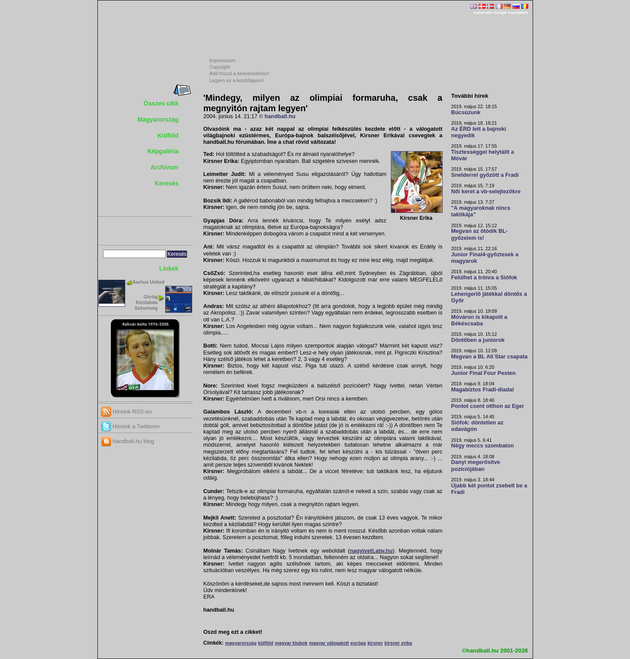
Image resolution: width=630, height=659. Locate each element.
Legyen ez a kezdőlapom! (237, 80)
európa (358, 643)
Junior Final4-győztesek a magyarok (485, 258)
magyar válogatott (329, 643)
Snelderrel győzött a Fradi (485, 175)
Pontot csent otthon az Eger (487, 406)
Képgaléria (163, 151)
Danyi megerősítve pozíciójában (475, 465)
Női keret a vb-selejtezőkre (486, 192)
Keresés (167, 183)
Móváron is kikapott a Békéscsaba (479, 320)
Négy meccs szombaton (482, 446)
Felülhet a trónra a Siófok (484, 278)
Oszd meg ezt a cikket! (233, 632)
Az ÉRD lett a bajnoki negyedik (479, 132)
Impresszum (223, 60)
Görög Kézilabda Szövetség (145, 302)
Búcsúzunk (466, 112)
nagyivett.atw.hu (371, 551)
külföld (265, 643)
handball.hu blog (127, 441)
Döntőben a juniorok (478, 340)
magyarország (241, 643)
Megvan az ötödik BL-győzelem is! (479, 234)
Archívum (164, 167)
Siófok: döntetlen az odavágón (477, 426)
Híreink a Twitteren (130, 426)
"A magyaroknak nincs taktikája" (480, 211)
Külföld (167, 135)
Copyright (220, 67)
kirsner (375, 643)
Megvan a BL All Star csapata (489, 357)
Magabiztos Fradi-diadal (482, 390)
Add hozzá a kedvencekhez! (240, 73)
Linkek (168, 268)
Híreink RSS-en (126, 411)
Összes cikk (160, 103)
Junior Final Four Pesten (483, 373)
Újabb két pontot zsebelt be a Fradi (489, 489)
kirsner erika (398, 643)
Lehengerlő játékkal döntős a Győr (489, 297)
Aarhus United (148, 282)
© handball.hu (277, 116)
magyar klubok (291, 643)
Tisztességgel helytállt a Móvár (482, 155)
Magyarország (157, 119)
